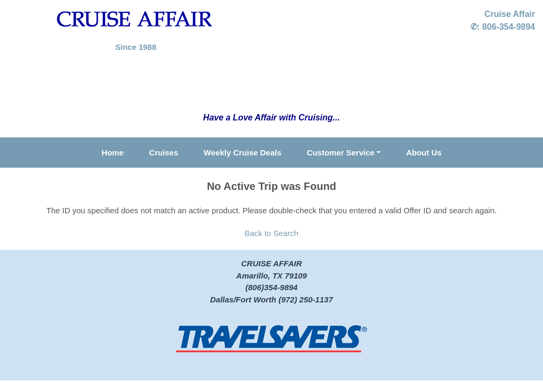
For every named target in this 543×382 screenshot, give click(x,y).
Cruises (163, 152)
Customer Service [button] (341, 152)
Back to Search (271, 233)
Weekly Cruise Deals (242, 152)
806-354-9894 (508, 26)
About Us (424, 152)
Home (112, 152)
